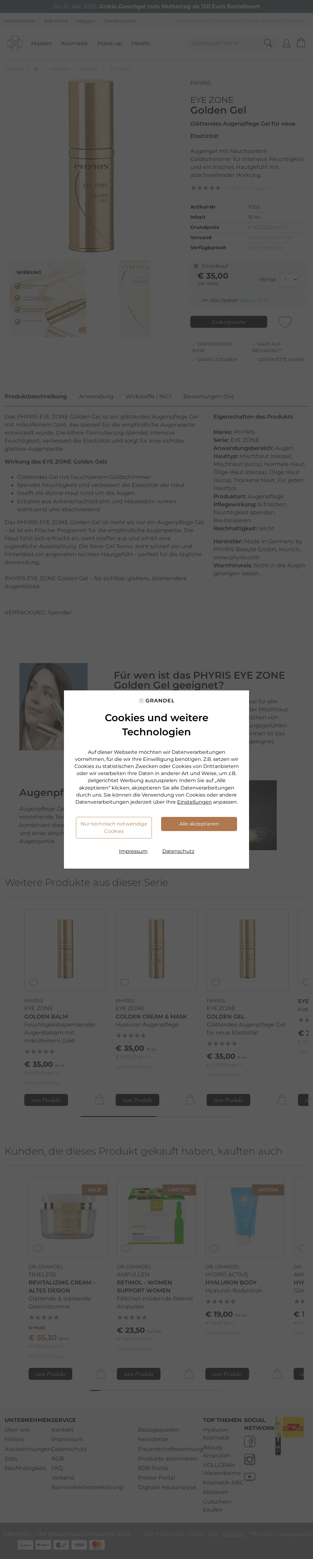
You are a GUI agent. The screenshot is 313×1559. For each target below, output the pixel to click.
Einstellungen (194, 802)
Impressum (133, 851)
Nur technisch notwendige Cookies (114, 827)
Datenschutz (178, 851)
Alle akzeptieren (199, 824)
